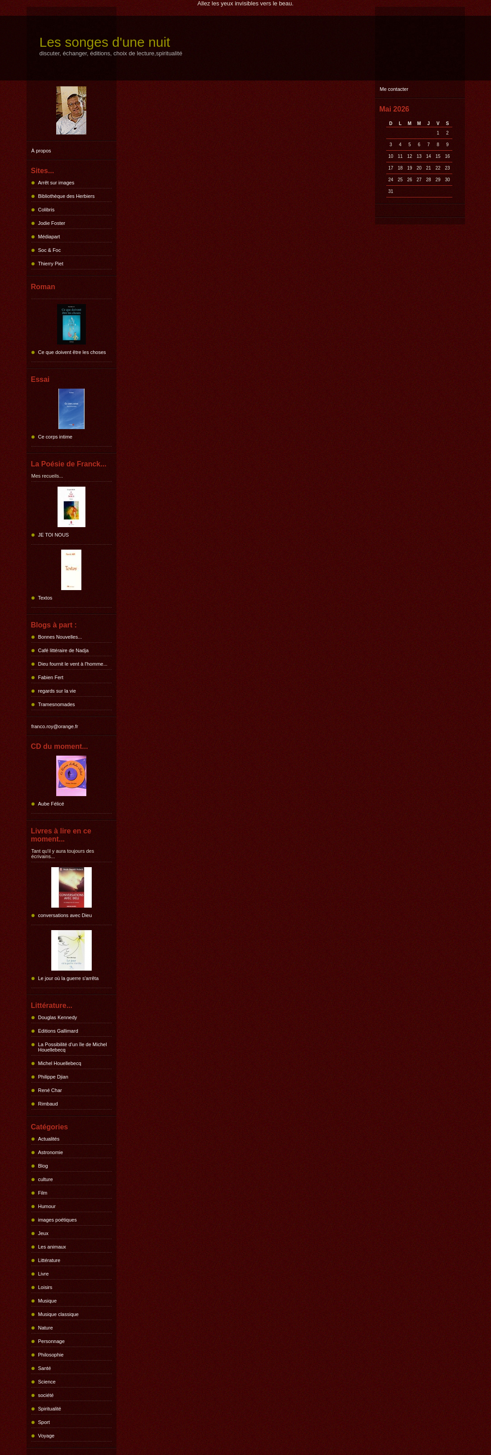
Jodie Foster (52, 223)
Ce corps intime (55, 436)
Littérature (49, 1260)
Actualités (49, 1139)
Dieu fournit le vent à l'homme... (72, 664)
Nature (45, 1327)
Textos (45, 597)
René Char (50, 1090)
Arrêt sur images (56, 182)
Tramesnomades (56, 704)
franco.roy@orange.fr (54, 726)
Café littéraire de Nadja (63, 650)
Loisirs (45, 1287)
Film (43, 1192)
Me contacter (394, 89)
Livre (43, 1273)
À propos (41, 150)
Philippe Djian (53, 1076)
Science (47, 1381)
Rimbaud (48, 1103)
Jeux (43, 1233)
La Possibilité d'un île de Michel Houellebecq (72, 1047)
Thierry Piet (50, 263)
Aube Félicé (51, 803)
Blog (43, 1165)
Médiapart (49, 236)
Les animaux (52, 1246)
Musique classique (58, 1314)
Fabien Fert (50, 677)
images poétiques (57, 1219)
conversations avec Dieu (65, 915)
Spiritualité (49, 1408)
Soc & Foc (49, 250)
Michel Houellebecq (59, 1063)
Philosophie (51, 1354)
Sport (44, 1422)
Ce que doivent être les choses (72, 352)
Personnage (51, 1341)
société (46, 1395)
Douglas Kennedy (57, 1017)
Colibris (46, 209)
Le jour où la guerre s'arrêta (68, 978)
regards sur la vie (57, 691)
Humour (47, 1206)
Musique (47, 1300)
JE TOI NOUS (53, 534)
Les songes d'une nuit (105, 42)
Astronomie (50, 1152)
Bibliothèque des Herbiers (66, 196)
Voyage (46, 1435)
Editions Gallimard (58, 1031)
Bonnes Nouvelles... (60, 637)
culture (45, 1179)
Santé (44, 1368)
